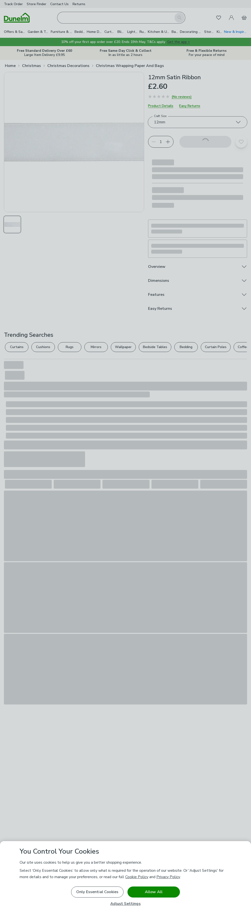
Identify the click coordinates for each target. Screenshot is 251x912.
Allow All (154, 892)
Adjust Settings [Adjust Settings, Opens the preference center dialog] (125, 903)
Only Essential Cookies (97, 892)
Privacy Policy (168, 877)
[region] (125, 876)
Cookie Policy (136, 877)
